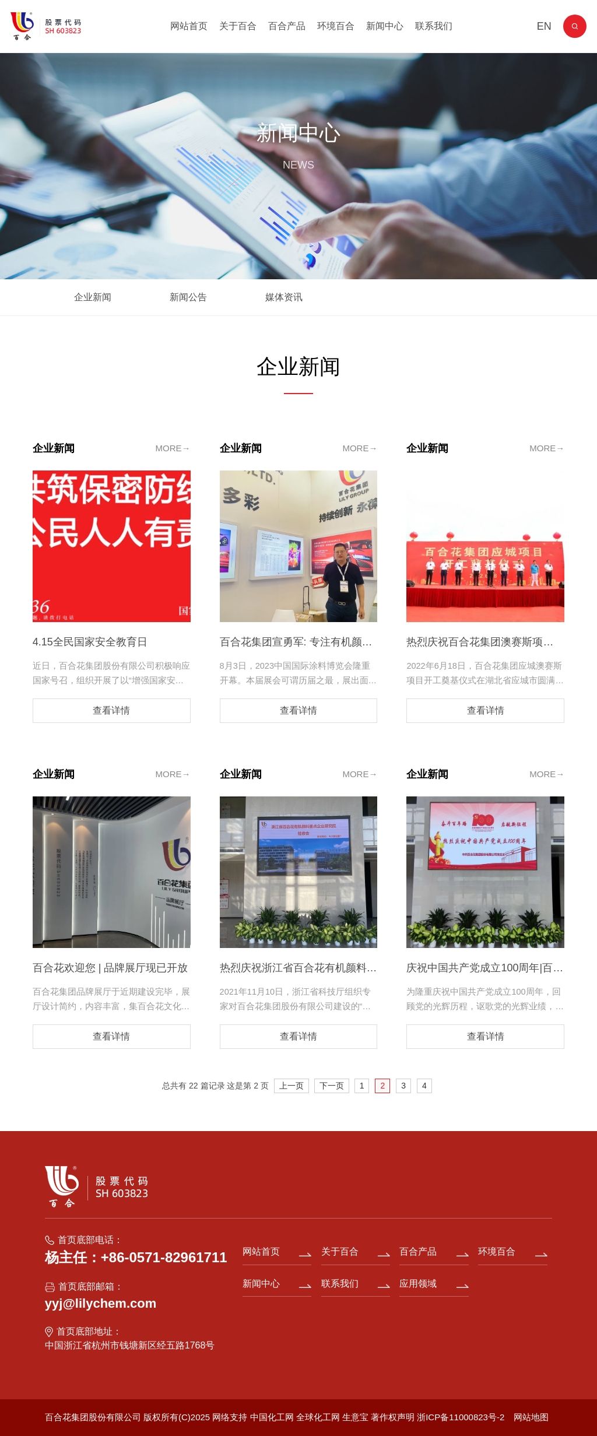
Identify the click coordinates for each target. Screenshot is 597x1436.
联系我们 (433, 26)
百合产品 (286, 26)
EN (544, 26)
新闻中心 (384, 26)
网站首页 (189, 26)
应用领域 (418, 1283)
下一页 (331, 1085)
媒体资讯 (284, 297)
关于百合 (238, 26)
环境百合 (335, 26)
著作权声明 (394, 1417)
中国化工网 (272, 1417)
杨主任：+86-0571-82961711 (136, 1257)
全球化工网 (318, 1417)
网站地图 (531, 1417)
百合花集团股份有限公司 (93, 1417)
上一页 (291, 1085)
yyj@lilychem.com (100, 1303)
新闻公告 (188, 297)
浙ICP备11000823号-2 (460, 1417)
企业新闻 (92, 297)
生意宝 (355, 1417)
